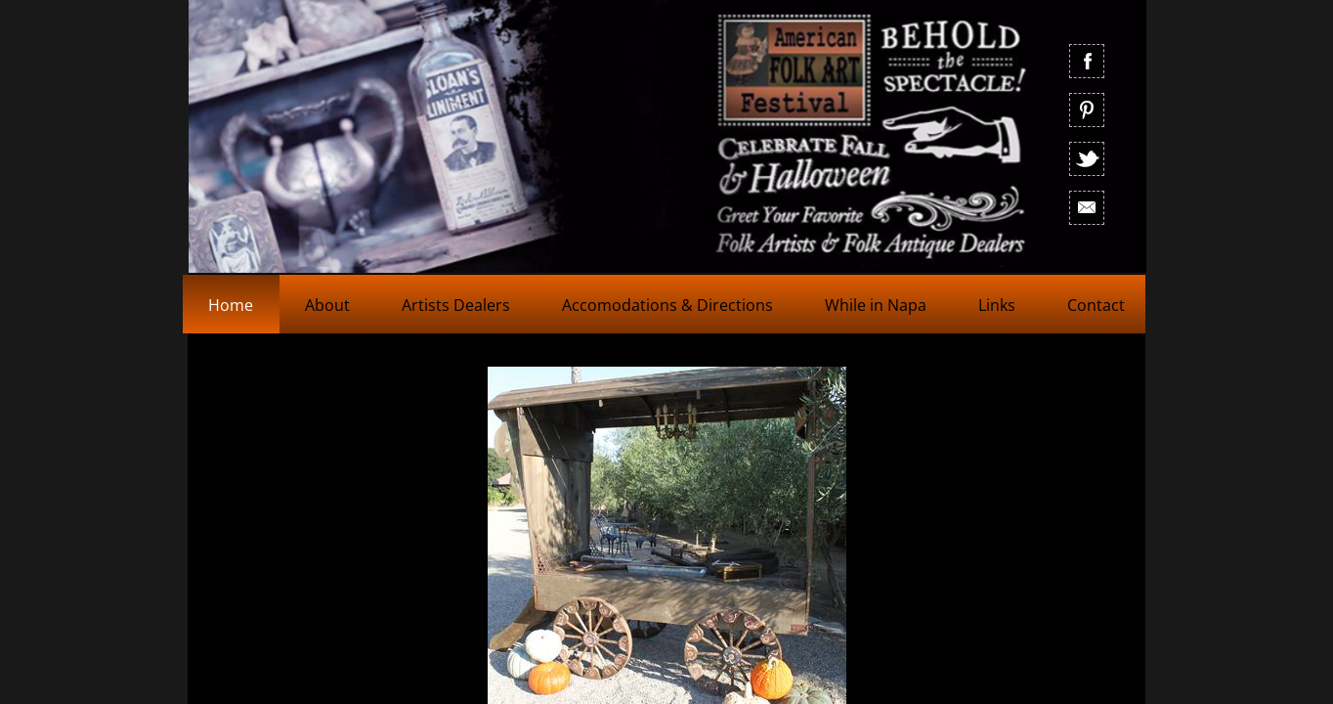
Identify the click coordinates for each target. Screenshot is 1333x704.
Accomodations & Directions (667, 305)
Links (996, 305)
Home (230, 305)
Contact (1096, 305)
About (327, 305)
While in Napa (875, 305)
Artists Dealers (456, 305)
